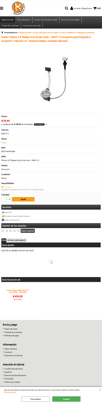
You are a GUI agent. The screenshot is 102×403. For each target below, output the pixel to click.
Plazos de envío (11, 329)
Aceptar (66, 399)
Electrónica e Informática (70, 20)
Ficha (4, 241)
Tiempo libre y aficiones (10, 26)
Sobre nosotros (11, 349)
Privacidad (9, 379)
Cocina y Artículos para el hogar (46, 20)
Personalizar (35, 399)
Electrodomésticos (24, 20)
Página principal (7, 20)
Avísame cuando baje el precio (17, 216)
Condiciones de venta (14, 369)
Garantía (8, 372)
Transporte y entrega (13, 332)
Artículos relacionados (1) (16, 240)
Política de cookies (10, 392)
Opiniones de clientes (14, 356)
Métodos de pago (12, 336)
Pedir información (12, 220)
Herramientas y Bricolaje (32, 26)
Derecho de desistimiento (15, 375)
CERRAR (100, 389)
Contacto (8, 352)
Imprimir (8, 212)
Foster (4, 143)
